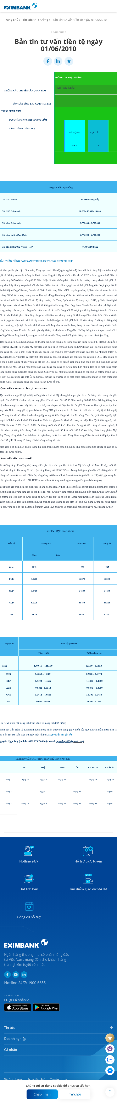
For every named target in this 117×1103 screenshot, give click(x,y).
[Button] (42, 1094)
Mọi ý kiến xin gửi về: (60, 734)
